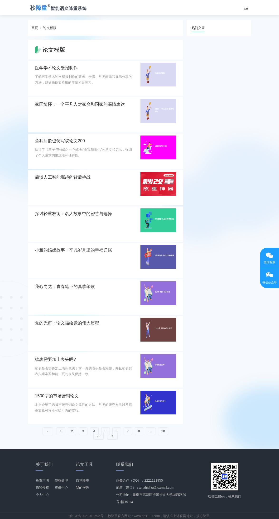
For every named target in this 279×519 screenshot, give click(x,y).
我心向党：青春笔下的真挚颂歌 (65, 286)
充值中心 (61, 487)
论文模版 (50, 28)
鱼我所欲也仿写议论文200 (60, 140)
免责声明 (42, 480)
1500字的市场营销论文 (57, 395)
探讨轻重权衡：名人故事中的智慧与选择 (73, 213)
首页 (34, 28)
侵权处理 (61, 480)
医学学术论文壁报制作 (56, 68)
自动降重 (82, 480)
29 (99, 436)
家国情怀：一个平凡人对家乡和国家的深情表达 (80, 104)
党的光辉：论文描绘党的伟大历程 (67, 323)
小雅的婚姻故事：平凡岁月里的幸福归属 (73, 250)
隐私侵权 (42, 487)
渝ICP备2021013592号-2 (87, 516)
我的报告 (82, 487)
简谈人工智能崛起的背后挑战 (63, 177)
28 (163, 431)
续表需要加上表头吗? (55, 359)
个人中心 (42, 495)
